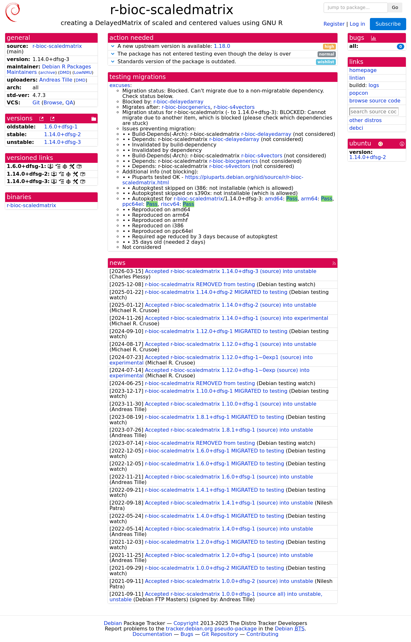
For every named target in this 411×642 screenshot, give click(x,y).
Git (36, 103)
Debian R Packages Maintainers (49, 69)
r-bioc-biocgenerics (186, 107)
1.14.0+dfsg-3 (62, 142)
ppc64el (132, 204)
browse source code (374, 101)
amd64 (274, 199)
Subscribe (388, 24)
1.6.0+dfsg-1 (60, 127)
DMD (65, 72)
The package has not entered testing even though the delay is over (222, 54)
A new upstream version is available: (222, 46)
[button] (112, 46)
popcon (358, 93)
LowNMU (83, 72)
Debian (113, 623)
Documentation (152, 634)
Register (334, 24)
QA (69, 103)
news (117, 263)
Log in (357, 24)
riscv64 (170, 204)
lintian (357, 78)
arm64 (309, 199)
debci (356, 128)
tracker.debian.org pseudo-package (211, 629)
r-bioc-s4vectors (234, 107)
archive (47, 72)
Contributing (263, 634)
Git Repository (220, 634)
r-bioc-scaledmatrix (57, 46)
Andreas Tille (55, 80)
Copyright (185, 623)
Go (395, 7)
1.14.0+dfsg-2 (62, 134)
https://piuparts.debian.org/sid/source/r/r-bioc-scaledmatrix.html (212, 180)
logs (374, 85)
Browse (53, 103)
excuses (119, 85)
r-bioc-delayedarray (178, 102)
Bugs (186, 634)
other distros (365, 120)
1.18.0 (222, 46)
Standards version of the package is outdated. (222, 62)
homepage (363, 70)
